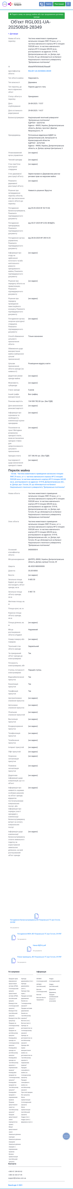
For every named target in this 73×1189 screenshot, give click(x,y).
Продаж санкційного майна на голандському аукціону (26, 1072)
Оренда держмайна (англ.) (25, 986)
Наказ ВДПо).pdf (39, 945)
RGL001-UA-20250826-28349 (39, 71)
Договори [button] (14, 34)
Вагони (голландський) (41, 990)
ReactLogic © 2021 (15, 1185)
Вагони (38, 994)
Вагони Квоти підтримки (41, 999)
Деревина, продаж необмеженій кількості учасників (53, 997)
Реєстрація (59, 4)
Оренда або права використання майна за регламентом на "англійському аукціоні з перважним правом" (26, 1055)
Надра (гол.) (25, 1117)
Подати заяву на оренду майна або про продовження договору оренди (36, 15)
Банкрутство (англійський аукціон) (13, 1013)
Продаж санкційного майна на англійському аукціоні (25, 1085)
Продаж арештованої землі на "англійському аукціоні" (13, 1107)
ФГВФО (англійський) (41, 985)
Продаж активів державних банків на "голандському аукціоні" (26, 1001)
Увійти (48, 4)
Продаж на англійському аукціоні (13, 1033)
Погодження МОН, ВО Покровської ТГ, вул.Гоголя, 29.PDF (39, 934)
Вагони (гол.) (25, 1020)
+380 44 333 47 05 (15, 1175)
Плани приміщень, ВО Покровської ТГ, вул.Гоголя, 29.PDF (39, 957)
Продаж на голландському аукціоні (14, 1025)
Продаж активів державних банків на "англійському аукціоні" (26, 1013)
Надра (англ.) (25, 1119)
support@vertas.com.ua (17, 1178)
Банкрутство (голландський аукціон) (14, 1006)
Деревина (52, 989)
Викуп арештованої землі (13, 1129)
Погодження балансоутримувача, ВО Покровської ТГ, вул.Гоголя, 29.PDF (35, 921)
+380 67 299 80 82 (15, 1171)
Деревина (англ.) (27, 1122)
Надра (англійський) (53, 985)
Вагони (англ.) (26, 1023)
